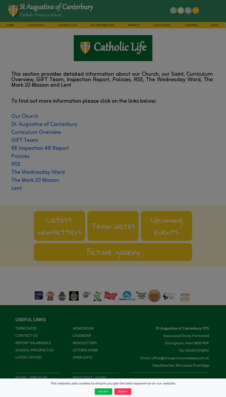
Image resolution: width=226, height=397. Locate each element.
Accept (103, 391)
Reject (122, 391)
